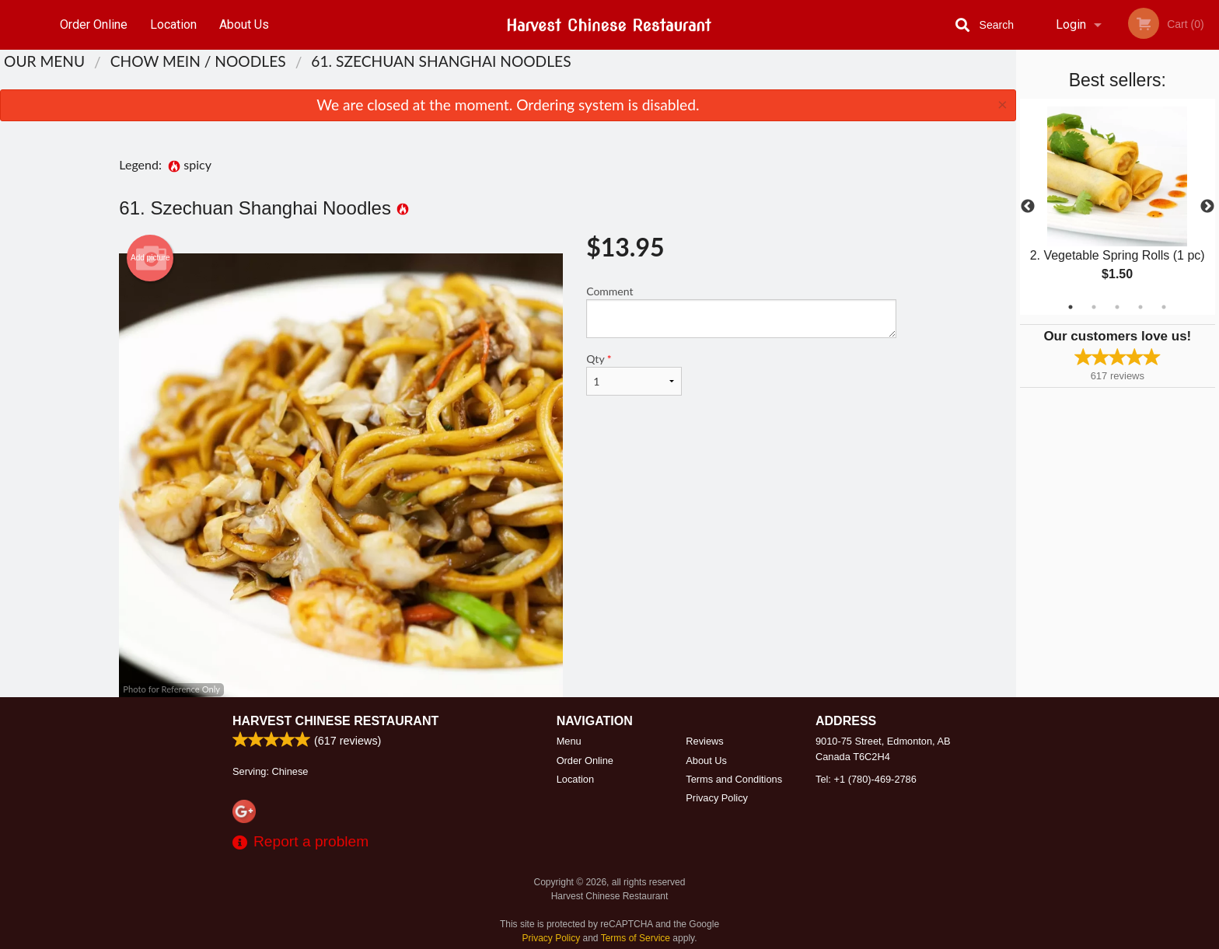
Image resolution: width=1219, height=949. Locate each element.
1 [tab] (1070, 307)
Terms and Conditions (734, 779)
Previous (1028, 207)
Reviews (704, 741)
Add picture (150, 258)
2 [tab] (1094, 307)
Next (1207, 207)
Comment (741, 311)
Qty (633, 374)
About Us (244, 24)
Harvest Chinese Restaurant (335, 720)
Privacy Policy (717, 798)
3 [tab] (1117, 307)
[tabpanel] (1117, 207)
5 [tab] (1164, 307)
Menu (569, 741)
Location (173, 24)
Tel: (866, 779)
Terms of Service (635, 938)
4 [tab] (1140, 307)
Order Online (93, 24)
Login (1071, 24)
